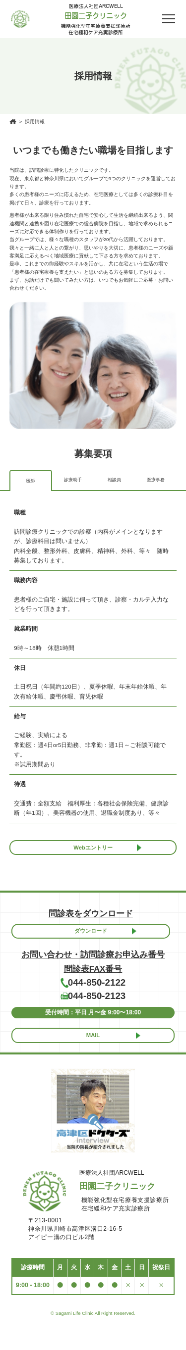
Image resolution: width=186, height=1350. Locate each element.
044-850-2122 (97, 992)
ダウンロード (91, 937)
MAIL (93, 1052)
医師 (31, 480)
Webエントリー (93, 849)
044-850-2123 (97, 1008)
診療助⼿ (73, 479)
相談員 (114, 479)
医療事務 (156, 479)
